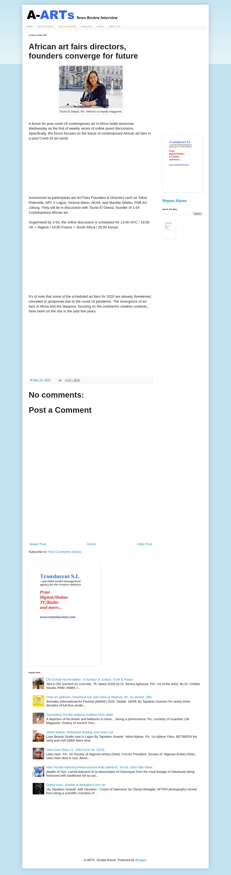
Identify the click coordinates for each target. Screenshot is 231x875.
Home (91, 544)
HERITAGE (86, 26)
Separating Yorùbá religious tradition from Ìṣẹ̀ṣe (79, 714)
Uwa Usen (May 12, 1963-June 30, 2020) (75, 749)
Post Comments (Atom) (64, 552)
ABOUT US (114, 26)
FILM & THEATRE (67, 26)
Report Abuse (174, 201)
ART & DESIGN (45, 26)
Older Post (144, 544)
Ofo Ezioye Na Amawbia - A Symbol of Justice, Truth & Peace (89, 679)
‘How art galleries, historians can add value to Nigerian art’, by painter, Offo (99, 697)
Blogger (140, 860)
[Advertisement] (91, 173)
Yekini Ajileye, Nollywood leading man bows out (79, 732)
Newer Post (37, 544)
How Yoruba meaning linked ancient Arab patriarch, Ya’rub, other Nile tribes (99, 767)
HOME (29, 26)
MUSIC (100, 26)
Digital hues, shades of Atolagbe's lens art (75, 785)
